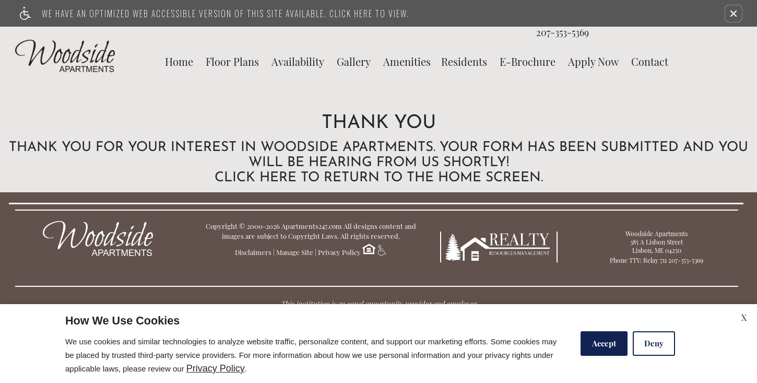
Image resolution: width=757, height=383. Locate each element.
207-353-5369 (562, 33)
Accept (604, 343)
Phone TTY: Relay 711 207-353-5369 (656, 260)
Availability (297, 61)
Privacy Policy (339, 252)
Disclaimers (253, 252)
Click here (256, 178)
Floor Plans (232, 61)
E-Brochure (527, 61)
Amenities (407, 61)
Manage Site (294, 252)
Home (179, 61)
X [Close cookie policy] (744, 317)
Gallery (354, 61)
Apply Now (593, 61)
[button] (733, 13)
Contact (649, 61)
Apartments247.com (311, 226)
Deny (654, 343)
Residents (464, 61)
